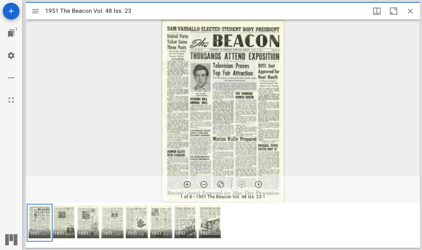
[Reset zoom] (220, 184)
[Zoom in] (187, 184)
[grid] (223, 225)
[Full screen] (11, 100)
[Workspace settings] (11, 55)
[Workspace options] (11, 77)
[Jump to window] (11, 33)
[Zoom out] (204, 184)
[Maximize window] (393, 11)
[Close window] (410, 11)
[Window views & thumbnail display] (377, 11)
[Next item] (258, 184)
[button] (39, 223)
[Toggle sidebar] (35, 11)
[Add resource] (11, 11)
